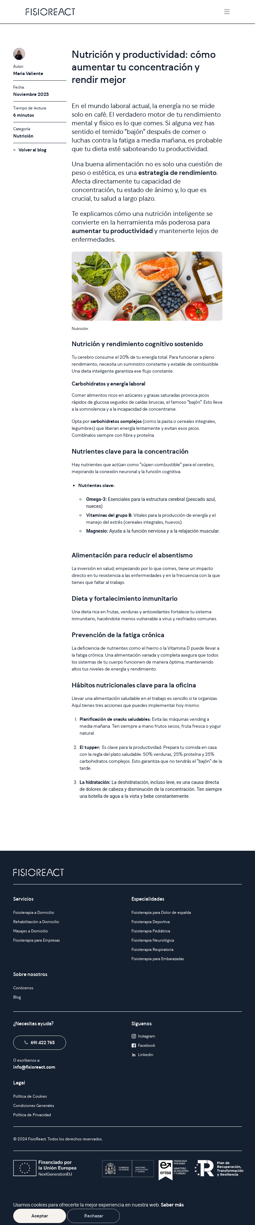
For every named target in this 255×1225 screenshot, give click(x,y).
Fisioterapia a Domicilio (33, 912)
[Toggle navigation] (227, 12)
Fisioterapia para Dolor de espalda (161, 912)
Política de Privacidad (32, 1114)
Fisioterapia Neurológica (152, 940)
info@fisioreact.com (34, 1067)
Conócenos (23, 987)
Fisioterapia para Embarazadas (157, 958)
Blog (17, 997)
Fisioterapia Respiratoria (152, 949)
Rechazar (93, 1216)
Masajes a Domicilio (30, 930)
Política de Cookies (30, 1096)
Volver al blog (32, 150)
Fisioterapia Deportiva (150, 921)
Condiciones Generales (33, 1105)
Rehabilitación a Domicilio (36, 921)
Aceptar (39, 1216)
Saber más (172, 1205)
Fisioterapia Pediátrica (150, 930)
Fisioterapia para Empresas (36, 940)
